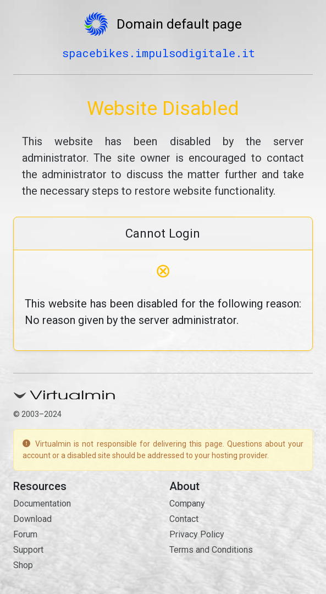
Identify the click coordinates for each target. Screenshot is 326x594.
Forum (25, 534)
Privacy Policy (196, 534)
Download (32, 519)
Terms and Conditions (211, 549)
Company (187, 503)
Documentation (42, 503)
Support (28, 549)
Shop (23, 565)
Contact (183, 519)
